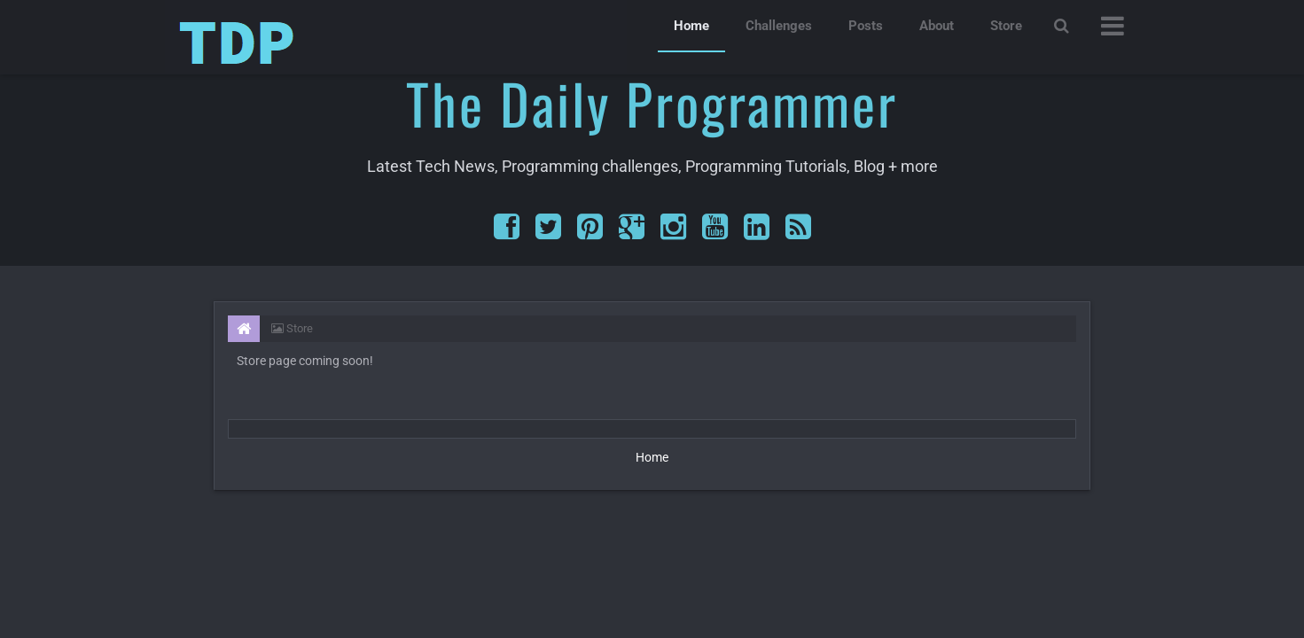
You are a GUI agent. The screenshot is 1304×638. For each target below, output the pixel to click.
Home (691, 26)
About (936, 26)
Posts (865, 26)
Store (1006, 26)
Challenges (779, 26)
